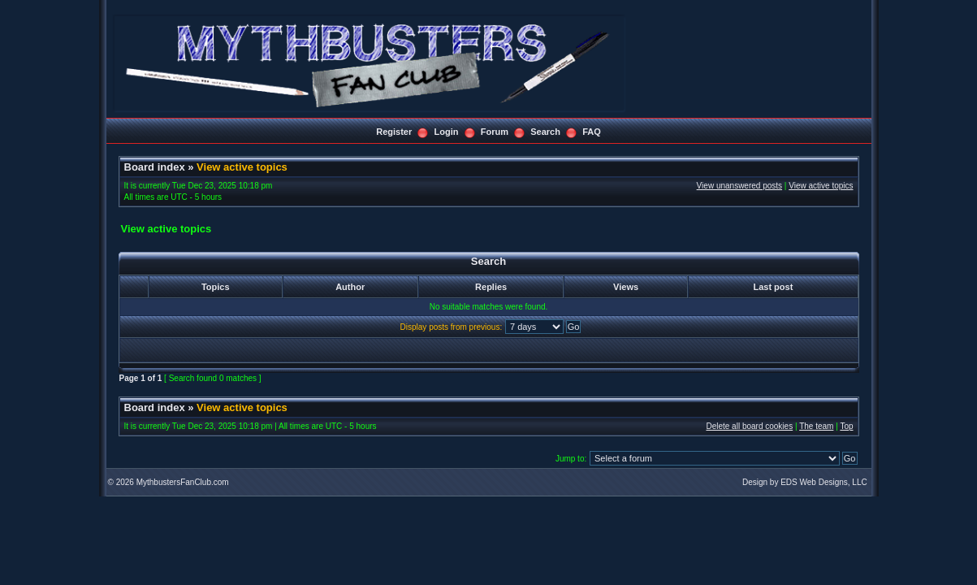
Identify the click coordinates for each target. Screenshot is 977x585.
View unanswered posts (739, 185)
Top (846, 426)
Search (545, 131)
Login (446, 131)
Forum (494, 131)
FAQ (591, 131)
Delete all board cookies (749, 426)
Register (394, 131)
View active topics (242, 167)
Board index (154, 167)
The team (816, 426)
